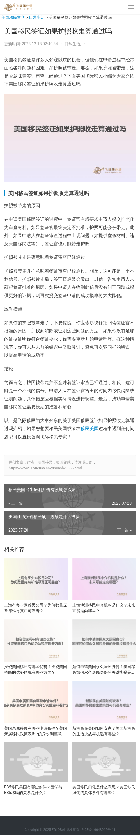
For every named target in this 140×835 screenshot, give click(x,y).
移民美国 (89, 428)
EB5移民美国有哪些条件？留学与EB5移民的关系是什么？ (33, 790)
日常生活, (73, 44)
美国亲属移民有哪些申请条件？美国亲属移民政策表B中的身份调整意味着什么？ (35, 731)
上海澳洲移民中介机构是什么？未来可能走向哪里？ (103, 608)
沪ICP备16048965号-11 (97, 830)
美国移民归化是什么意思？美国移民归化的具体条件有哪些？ (103, 790)
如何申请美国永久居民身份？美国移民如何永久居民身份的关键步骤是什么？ (103, 669)
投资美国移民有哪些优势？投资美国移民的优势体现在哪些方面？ (35, 669)
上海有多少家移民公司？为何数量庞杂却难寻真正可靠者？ (35, 608)
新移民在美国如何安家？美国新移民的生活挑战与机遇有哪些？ (103, 731)
